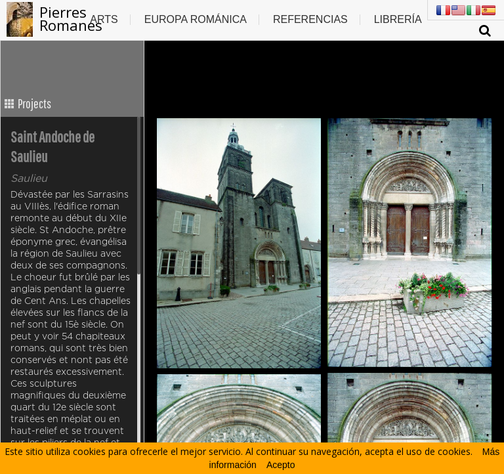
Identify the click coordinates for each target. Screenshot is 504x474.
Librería (398, 19)
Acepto (280, 465)
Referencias (310, 19)
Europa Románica (195, 19)
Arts (103, 19)
